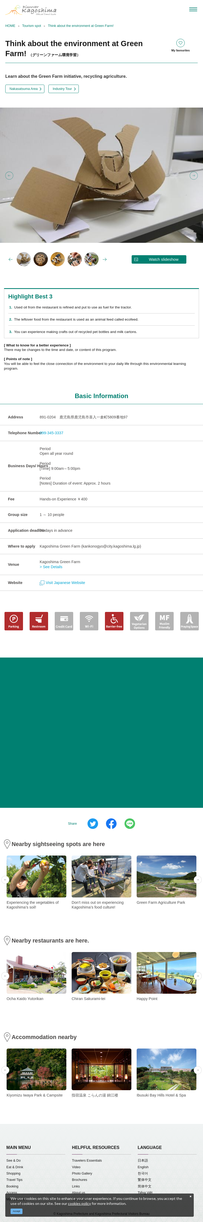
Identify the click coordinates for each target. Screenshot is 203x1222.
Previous (9, 176)
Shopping (13, 1173)
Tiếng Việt (145, 1193)
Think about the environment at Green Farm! (81, 26)
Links (76, 1186)
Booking (12, 1186)
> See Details (51, 567)
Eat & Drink (14, 1167)
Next (194, 176)
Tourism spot (31, 26)
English (143, 1167)
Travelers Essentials (87, 1160)
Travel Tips (14, 1180)
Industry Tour (62, 89)
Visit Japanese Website (62, 583)
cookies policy (79, 1203)
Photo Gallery (82, 1173)
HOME (10, 26)
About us (78, 1193)
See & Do (13, 1160)
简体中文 (144, 1186)
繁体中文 (144, 1180)
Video (76, 1167)
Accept (16, 1211)
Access (11, 1193)
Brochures (79, 1180)
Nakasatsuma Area (24, 89)
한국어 (143, 1173)
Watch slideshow (163, 259)
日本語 (143, 1160)
